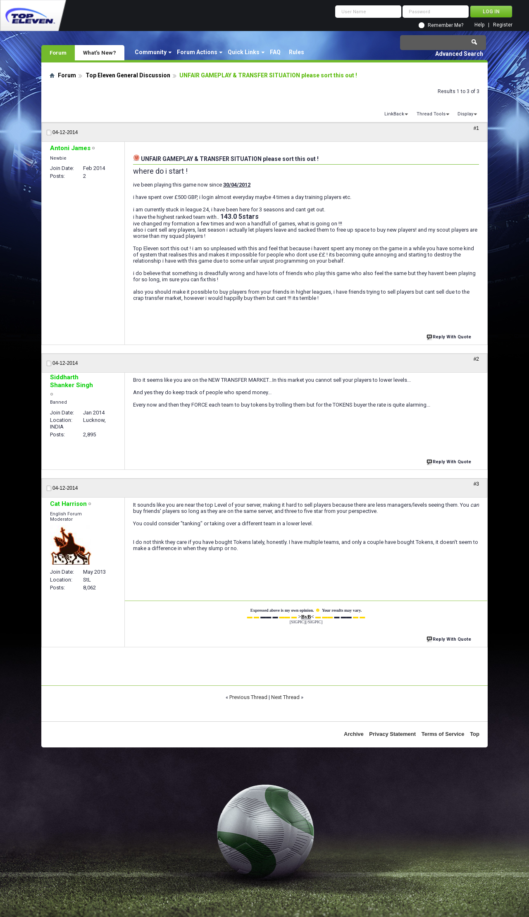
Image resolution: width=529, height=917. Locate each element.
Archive (354, 734)
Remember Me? (445, 25)
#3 (476, 484)
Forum (58, 52)
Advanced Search (459, 53)
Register (502, 25)
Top (474, 734)
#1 (476, 128)
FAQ (275, 52)
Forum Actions (197, 52)
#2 (476, 359)
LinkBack (394, 114)
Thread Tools (431, 114)
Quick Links (244, 52)
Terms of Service (443, 734)
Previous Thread (248, 697)
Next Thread (285, 697)
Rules (296, 52)
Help (479, 25)
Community (151, 52)
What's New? (99, 52)
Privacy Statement (392, 734)
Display (465, 114)
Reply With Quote (449, 336)
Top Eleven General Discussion (128, 75)
